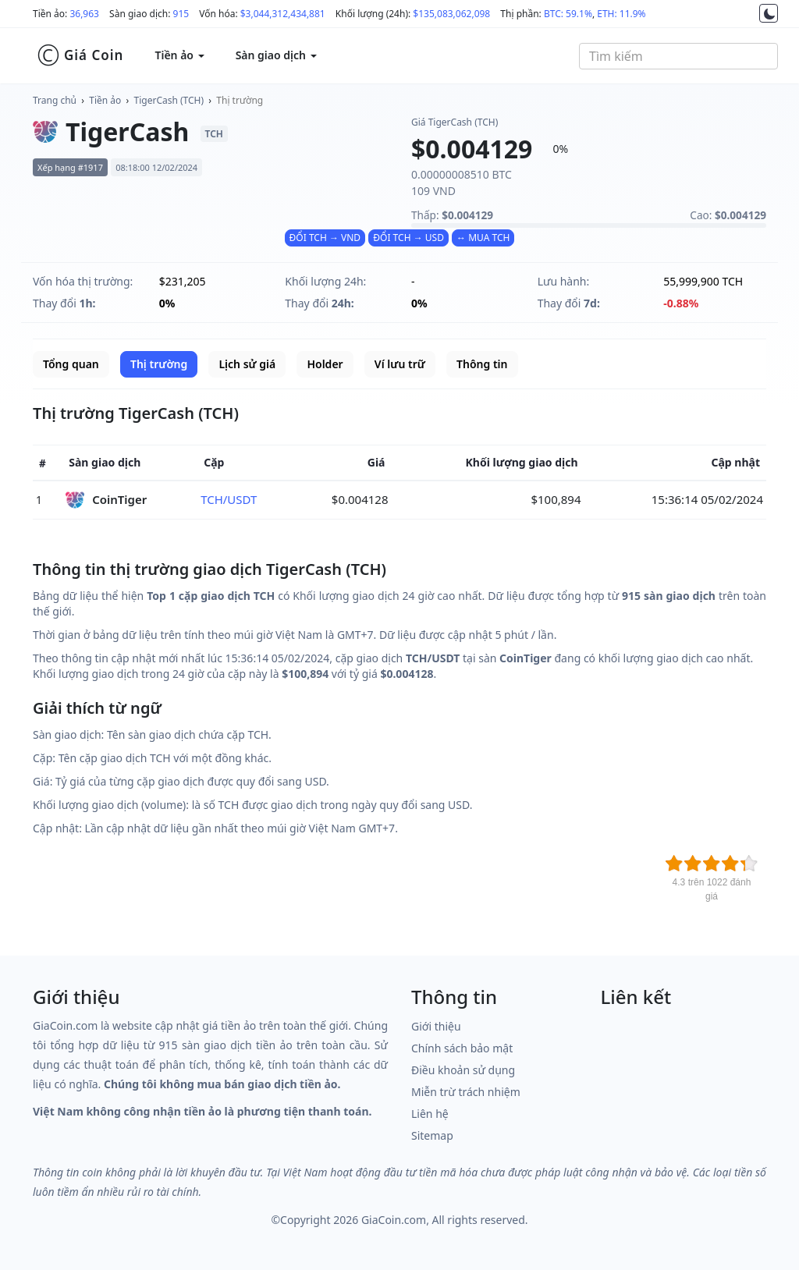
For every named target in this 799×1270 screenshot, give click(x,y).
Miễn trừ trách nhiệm (465, 1091)
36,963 (84, 13)
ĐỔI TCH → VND (325, 237)
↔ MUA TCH (483, 237)
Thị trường (239, 100)
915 (181, 13)
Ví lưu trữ (400, 364)
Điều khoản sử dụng (463, 1069)
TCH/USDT (229, 499)
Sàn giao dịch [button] (276, 55)
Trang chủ (54, 100)
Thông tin (481, 364)
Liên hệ (430, 1113)
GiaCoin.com (393, 1219)
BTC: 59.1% (568, 13)
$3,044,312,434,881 (282, 13)
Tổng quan (71, 364)
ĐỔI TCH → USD (408, 237)
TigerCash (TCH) (169, 100)
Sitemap (432, 1135)
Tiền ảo (105, 100)
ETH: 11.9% (621, 13)
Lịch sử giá (246, 364)
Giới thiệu (436, 1026)
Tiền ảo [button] (179, 55)
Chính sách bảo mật (462, 1048)
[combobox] (678, 56)
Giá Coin (80, 55)
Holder (325, 364)
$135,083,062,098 (451, 13)
